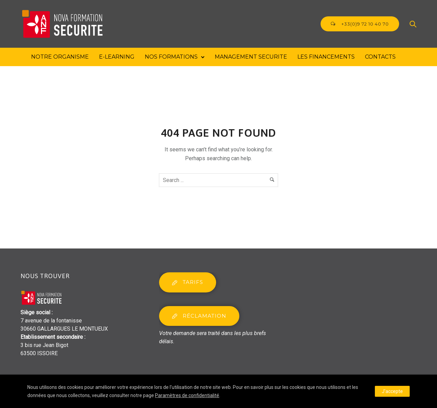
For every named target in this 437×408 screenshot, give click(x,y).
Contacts (380, 57)
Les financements (326, 57)
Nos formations (171, 57)
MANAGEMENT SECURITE (251, 57)
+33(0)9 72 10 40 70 (360, 24)
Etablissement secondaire (51, 337)
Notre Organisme (60, 57)
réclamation (199, 316)
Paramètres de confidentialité (187, 395)
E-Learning (117, 57)
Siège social (35, 312)
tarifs (187, 282)
